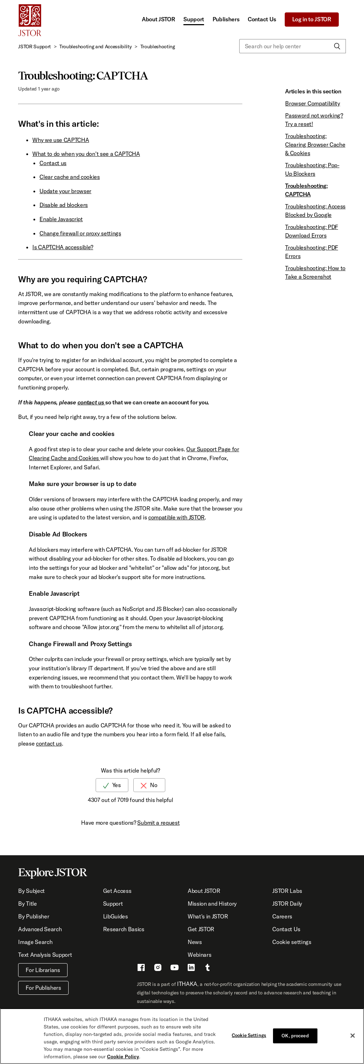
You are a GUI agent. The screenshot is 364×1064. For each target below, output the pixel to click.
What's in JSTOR (208, 916)
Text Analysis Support (45, 954)
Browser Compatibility (312, 103)
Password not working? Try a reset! (314, 119)
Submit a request (158, 822)
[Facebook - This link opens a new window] (141, 968)
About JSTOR (158, 19)
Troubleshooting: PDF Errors (311, 252)
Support (193, 19)
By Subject (31, 890)
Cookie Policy (123, 1057)
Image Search (35, 941)
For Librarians (43, 969)
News (195, 941)
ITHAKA (187, 983)
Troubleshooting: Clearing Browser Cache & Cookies (315, 144)
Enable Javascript (61, 219)
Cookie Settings (249, 1035)
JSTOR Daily (287, 903)
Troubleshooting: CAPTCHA (306, 190)
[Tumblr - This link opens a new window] (207, 968)
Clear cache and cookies (69, 176)
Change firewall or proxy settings (80, 233)
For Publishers (43, 987)
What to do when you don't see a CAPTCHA (86, 153)
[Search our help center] (292, 46)
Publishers (226, 19)
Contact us (52, 163)
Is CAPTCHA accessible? (62, 247)
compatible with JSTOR (176, 517)
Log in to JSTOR (311, 19)
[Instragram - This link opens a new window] (158, 968)
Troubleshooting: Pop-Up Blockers (312, 169)
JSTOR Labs (287, 890)
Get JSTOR (201, 929)
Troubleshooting (157, 46)
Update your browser (65, 191)
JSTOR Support (34, 46)
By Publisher (33, 916)
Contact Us (262, 19)
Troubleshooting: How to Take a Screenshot (315, 272)
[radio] (112, 785)
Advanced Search (39, 929)
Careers (282, 916)
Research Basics (123, 929)
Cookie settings (291, 941)
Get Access (117, 890)
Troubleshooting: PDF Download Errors (311, 231)
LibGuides (115, 916)
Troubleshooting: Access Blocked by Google (315, 210)
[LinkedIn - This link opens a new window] (191, 968)
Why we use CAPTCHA (60, 139)
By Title (27, 903)
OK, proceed (295, 1035)
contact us (90, 402)
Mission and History (212, 903)
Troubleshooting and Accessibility (95, 46)
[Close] (352, 1036)
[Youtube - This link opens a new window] (174, 968)
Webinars (199, 954)
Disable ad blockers (63, 204)
